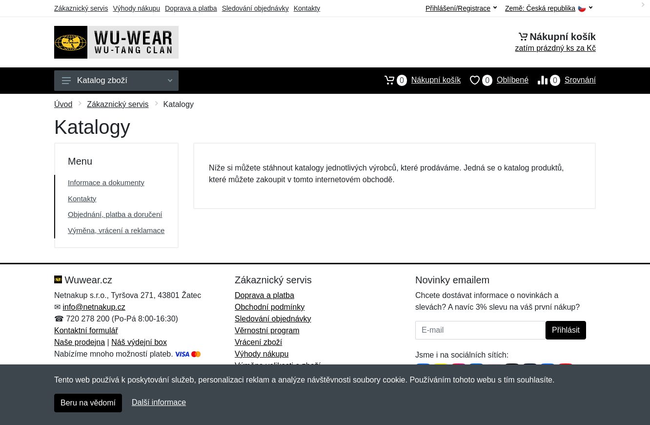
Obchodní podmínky (270, 307)
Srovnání (562, 80)
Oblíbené (494, 80)
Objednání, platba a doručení (115, 214)
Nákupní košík (418, 80)
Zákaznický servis (81, 8)
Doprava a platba (191, 8)
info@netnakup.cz (93, 307)
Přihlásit (566, 330)
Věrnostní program (267, 330)
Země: (548, 8)
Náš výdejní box (139, 342)
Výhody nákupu (136, 8)
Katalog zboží (117, 80)
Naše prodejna (79, 342)
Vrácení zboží (258, 342)
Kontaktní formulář (86, 330)
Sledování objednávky (255, 8)
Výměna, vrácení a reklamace (116, 230)
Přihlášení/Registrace (461, 8)
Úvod (63, 104)
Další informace (159, 402)
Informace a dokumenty (106, 182)
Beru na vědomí (88, 403)
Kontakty (307, 8)
